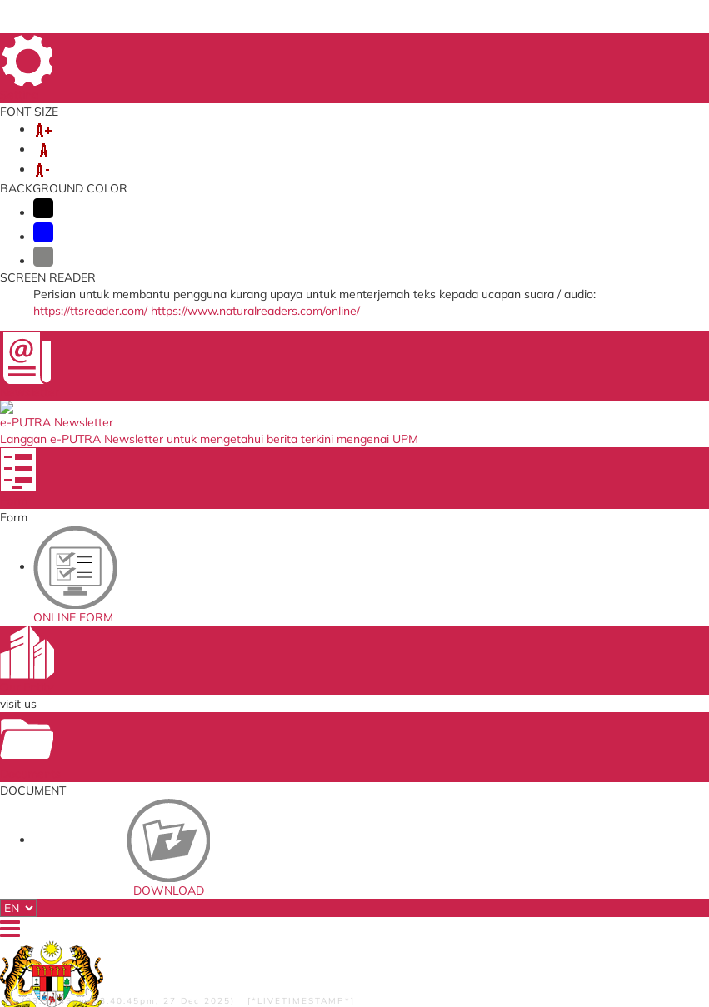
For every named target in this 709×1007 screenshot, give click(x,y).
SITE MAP (482, 48)
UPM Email (449, 700)
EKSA (162, 159)
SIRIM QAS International (354, 643)
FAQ (588, 48)
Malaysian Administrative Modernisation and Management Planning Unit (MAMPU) (350, 703)
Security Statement (93, 947)
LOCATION (634, 48)
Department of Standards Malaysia (345, 767)
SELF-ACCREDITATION (548, 143)
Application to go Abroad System (215, 714)
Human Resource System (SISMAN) (217, 663)
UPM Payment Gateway (477, 669)
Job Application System (229, 734)
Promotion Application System (226, 755)
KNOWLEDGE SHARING (263, 159)
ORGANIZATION (183, 143)
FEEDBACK (541, 48)
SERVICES (274, 143)
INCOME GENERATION (415, 159)
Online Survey (208, 643)
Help (120, 935)
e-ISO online (451, 684)
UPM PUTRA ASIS (464, 741)
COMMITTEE (95, 159)
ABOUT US (89, 143)
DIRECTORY (420, 48)
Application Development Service (471, 720)
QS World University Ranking (345, 741)
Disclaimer (74, 935)
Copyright (159, 924)
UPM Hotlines (531, 236)
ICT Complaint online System (224, 622)
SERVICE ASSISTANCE (561, 159)
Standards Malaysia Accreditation (469, 647)
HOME (366, 48)
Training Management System (226, 689)
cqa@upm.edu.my (566, 501)
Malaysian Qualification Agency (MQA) (352, 663)
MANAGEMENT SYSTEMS (393, 143)
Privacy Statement (86, 924)
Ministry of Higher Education (339, 622)
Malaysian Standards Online (471, 622)
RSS (202, 924)
